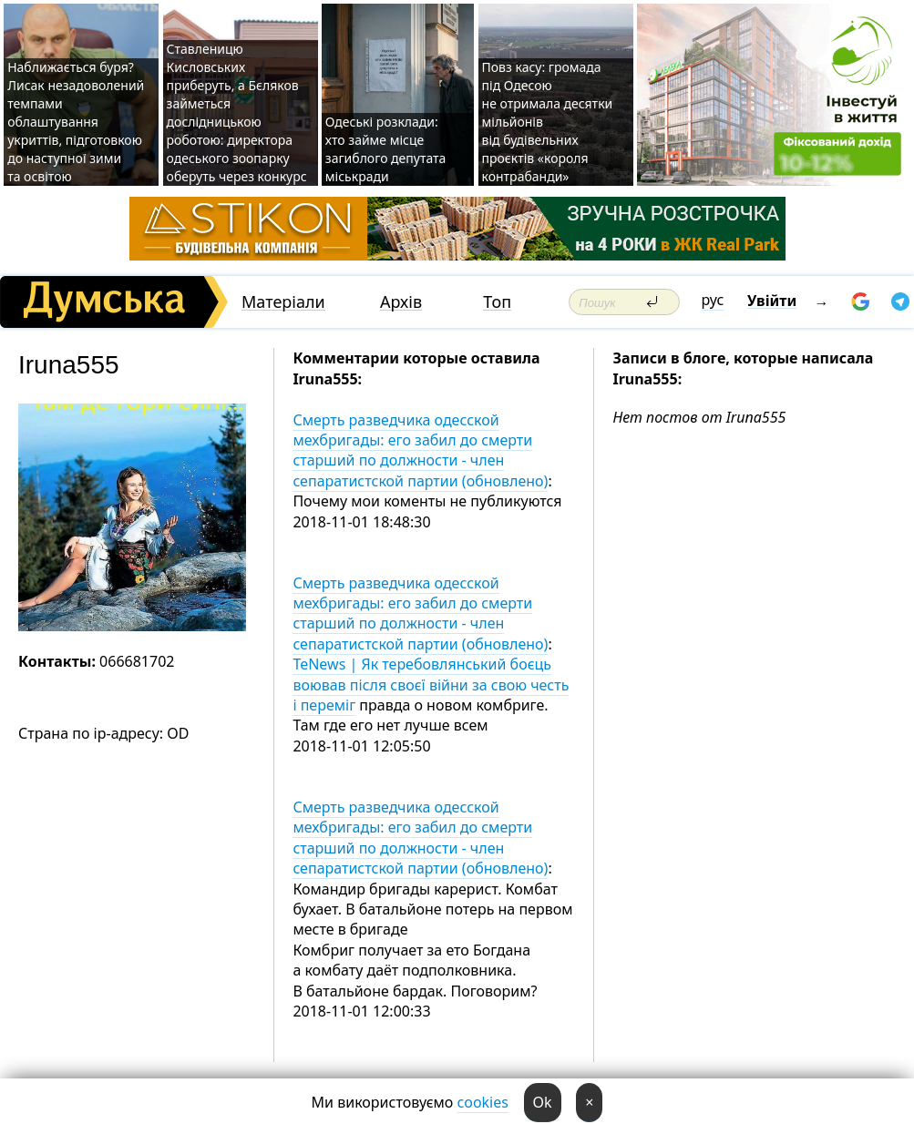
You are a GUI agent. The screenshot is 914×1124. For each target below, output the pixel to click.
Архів (401, 302)
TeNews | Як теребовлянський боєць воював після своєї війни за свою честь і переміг (431, 684)
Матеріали (283, 302)
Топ (497, 302)
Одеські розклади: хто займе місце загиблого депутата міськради (386, 149)
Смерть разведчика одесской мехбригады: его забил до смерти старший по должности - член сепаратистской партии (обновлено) (420, 450)
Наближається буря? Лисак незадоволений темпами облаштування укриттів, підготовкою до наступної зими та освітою (75, 121)
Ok (542, 1102)
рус (713, 300)
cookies (482, 1102)
